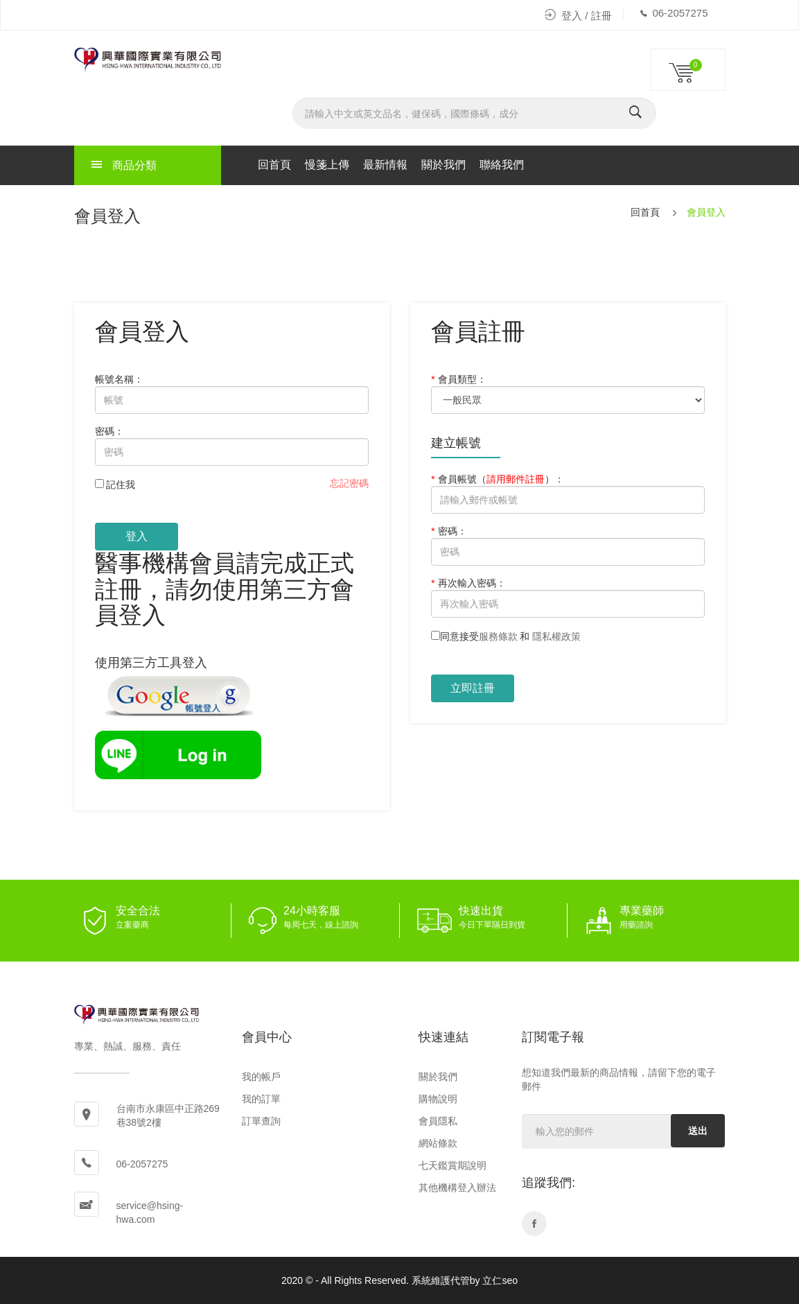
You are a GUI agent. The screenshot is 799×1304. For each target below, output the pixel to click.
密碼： (109, 431)
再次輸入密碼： (468, 583)
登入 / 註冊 (578, 15)
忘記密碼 (349, 483)
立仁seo (500, 1280)
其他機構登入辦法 (457, 1187)
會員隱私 (438, 1121)
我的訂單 (261, 1098)
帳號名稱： (119, 379)
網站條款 (438, 1143)
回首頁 (274, 165)
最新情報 (385, 165)
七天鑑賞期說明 (452, 1165)
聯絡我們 (502, 165)
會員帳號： (497, 479)
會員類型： (458, 379)
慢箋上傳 (327, 165)
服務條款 (498, 636)
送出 (698, 1130)
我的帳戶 (261, 1076)
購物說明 (438, 1098)
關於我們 (443, 165)
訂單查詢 (261, 1121)
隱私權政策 (556, 636)
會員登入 (706, 212)
